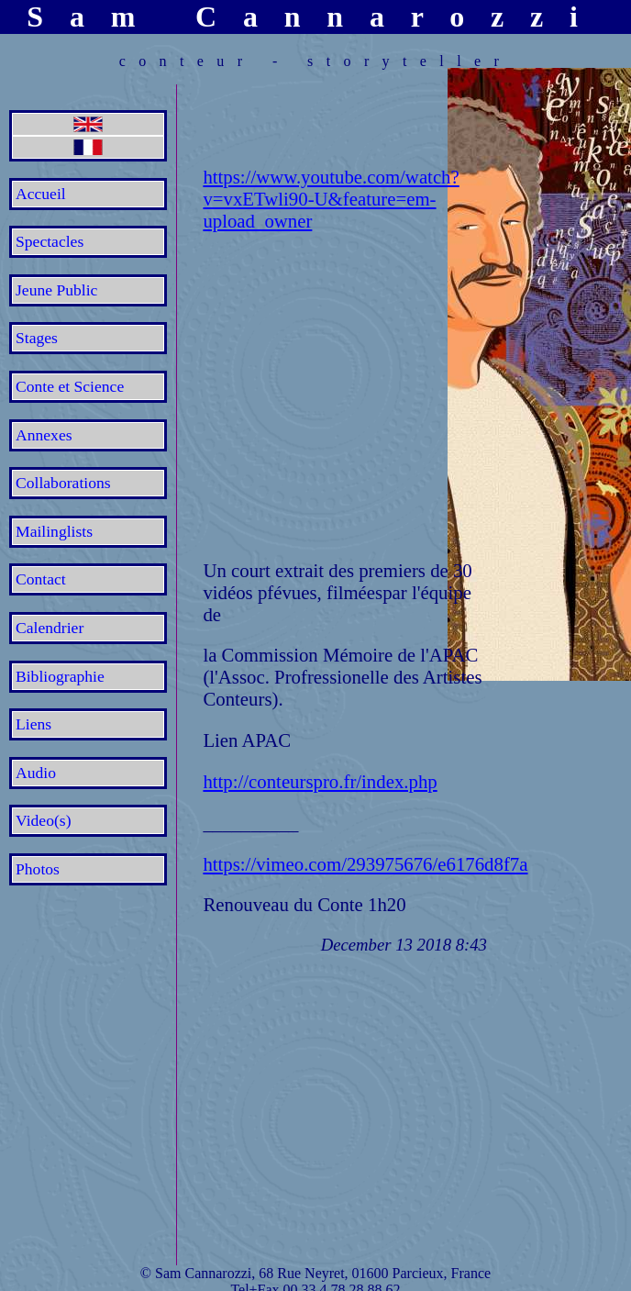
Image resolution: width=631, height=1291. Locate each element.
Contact (41, 579)
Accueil (41, 193)
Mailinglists (54, 531)
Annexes (44, 435)
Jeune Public (56, 290)
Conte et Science (70, 386)
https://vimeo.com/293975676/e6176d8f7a (365, 863)
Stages (37, 337)
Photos (38, 869)
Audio (36, 772)
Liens (33, 724)
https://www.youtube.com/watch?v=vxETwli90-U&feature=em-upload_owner (331, 198)
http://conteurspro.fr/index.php (320, 781)
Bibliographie (60, 676)
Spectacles (49, 241)
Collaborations (63, 482)
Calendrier (49, 627)
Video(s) (44, 820)
